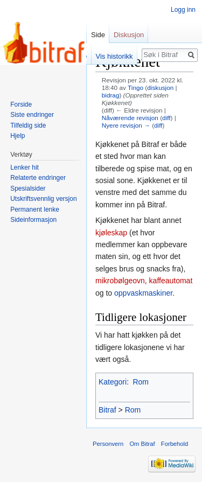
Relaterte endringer (38, 177)
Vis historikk (114, 56)
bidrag (111, 95)
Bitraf (107, 410)
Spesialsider (27, 188)
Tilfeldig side (28, 125)
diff (166, 117)
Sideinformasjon (33, 219)
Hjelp (17, 135)
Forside (21, 104)
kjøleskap (111, 232)
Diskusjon (129, 35)
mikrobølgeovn (120, 280)
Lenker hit (24, 167)
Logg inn (183, 9)
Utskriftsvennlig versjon (43, 198)
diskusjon (160, 87)
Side (98, 35)
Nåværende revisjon (130, 117)
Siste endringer (32, 114)
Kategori (113, 382)
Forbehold (174, 444)
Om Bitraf (142, 444)
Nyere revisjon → (126, 125)
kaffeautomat (171, 280)
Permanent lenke (34, 209)
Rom (141, 382)
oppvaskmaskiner (143, 293)
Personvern (108, 444)
